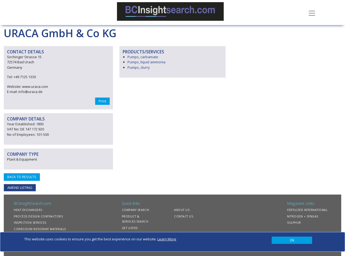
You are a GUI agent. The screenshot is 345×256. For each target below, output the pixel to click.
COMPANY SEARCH (135, 210)
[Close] (292, 240)
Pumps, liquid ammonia (146, 62)
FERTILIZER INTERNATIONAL (307, 210)
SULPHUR (294, 222)
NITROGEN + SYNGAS (302, 216)
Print (102, 101)
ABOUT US (181, 210)
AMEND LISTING (19, 187)
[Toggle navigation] (312, 12)
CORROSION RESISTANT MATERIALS (40, 229)
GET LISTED (130, 228)
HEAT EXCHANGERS (28, 210)
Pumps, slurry (138, 67)
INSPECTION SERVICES (30, 222)
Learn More (166, 239)
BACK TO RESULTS (21, 176)
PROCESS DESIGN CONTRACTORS (38, 216)
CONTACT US (183, 216)
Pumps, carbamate (142, 56)
